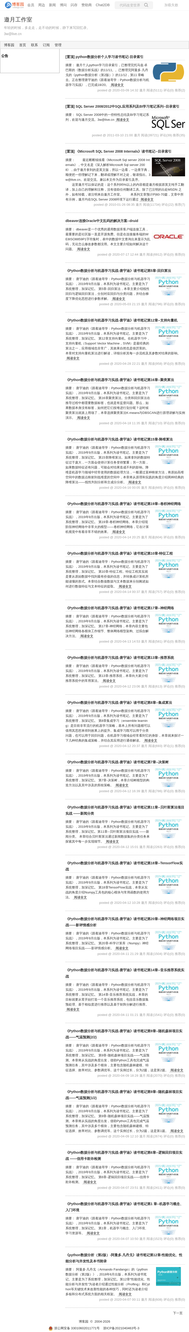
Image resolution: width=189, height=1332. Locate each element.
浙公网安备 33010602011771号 (74, 1328)
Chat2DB (103, 5)
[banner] (12, 5)
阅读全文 (117, 85)
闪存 (74, 5)
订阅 (46, 45)
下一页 (178, 1313)
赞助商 (86, 5)
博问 (63, 5)
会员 (30, 5)
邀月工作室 (18, 19)
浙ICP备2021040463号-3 (121, 1328)
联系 (34, 45)
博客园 (9, 45)
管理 (58, 45)
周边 (41, 5)
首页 (22, 45)
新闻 (52, 5)
